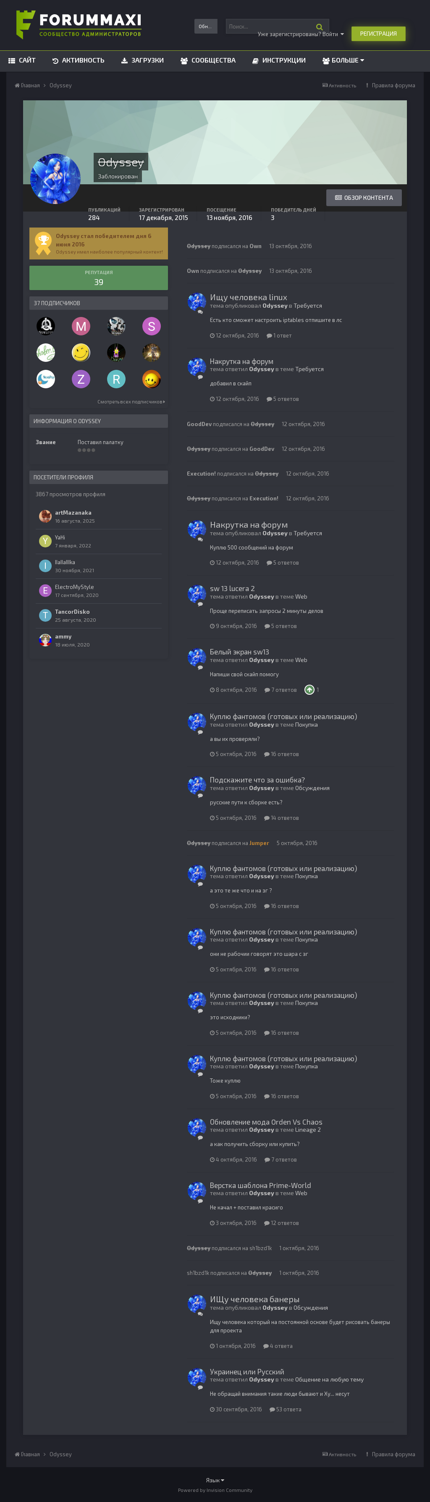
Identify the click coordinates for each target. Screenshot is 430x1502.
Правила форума (393, 85)
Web (301, 596)
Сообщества (213, 60)
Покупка (306, 724)
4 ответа (278, 1345)
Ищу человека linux (248, 297)
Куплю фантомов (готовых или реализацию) (283, 716)
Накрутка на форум (241, 361)
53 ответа (286, 1409)
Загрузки (147, 60)
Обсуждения (312, 787)
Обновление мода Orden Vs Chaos (266, 1121)
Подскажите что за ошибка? (257, 779)
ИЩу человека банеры (255, 1299)
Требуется (308, 305)
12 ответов (281, 1222)
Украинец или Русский (247, 1371)
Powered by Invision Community (215, 1490)
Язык (215, 1480)
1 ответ (279, 335)
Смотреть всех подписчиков (131, 401)
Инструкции (283, 60)
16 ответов (281, 754)
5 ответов (283, 398)
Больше (348, 60)
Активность (82, 60)
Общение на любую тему (329, 1379)
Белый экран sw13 (239, 651)
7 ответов (281, 689)
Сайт (26, 60)
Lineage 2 (308, 1129)
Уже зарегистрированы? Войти (301, 34)
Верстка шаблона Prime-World (260, 1185)
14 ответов (281, 817)
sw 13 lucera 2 (232, 588)
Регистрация (378, 33)
